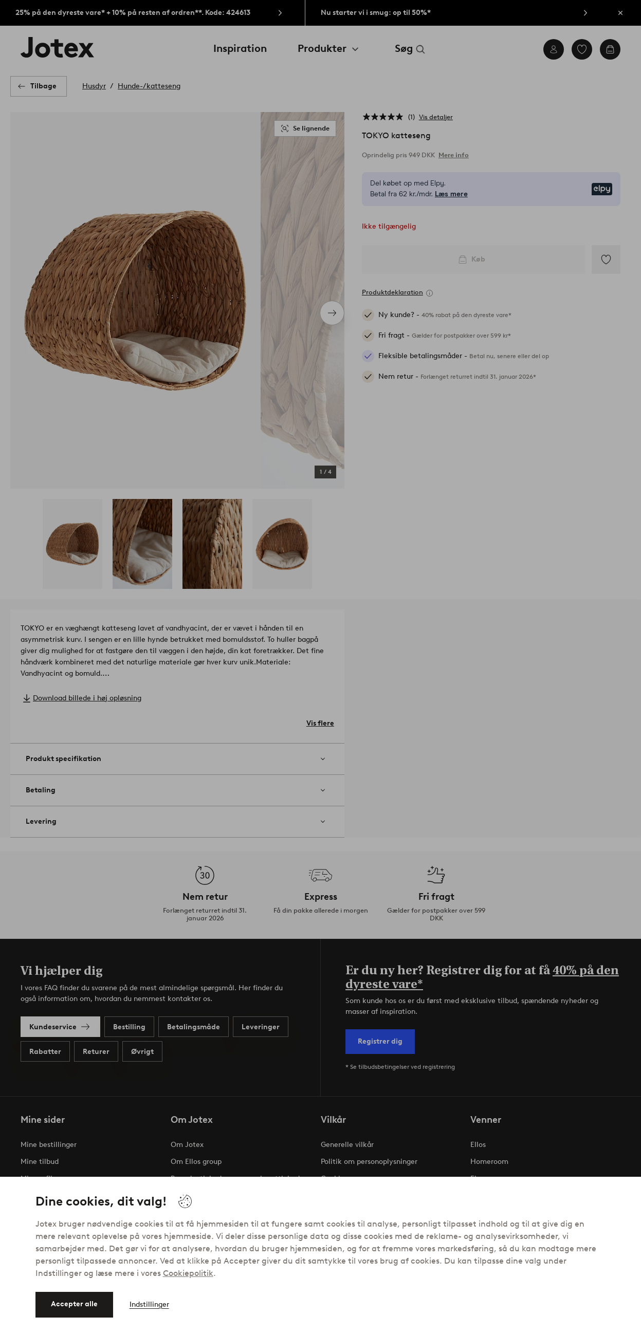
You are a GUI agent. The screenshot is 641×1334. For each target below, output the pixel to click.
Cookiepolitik (188, 1273)
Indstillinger (149, 1304)
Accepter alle (74, 1304)
